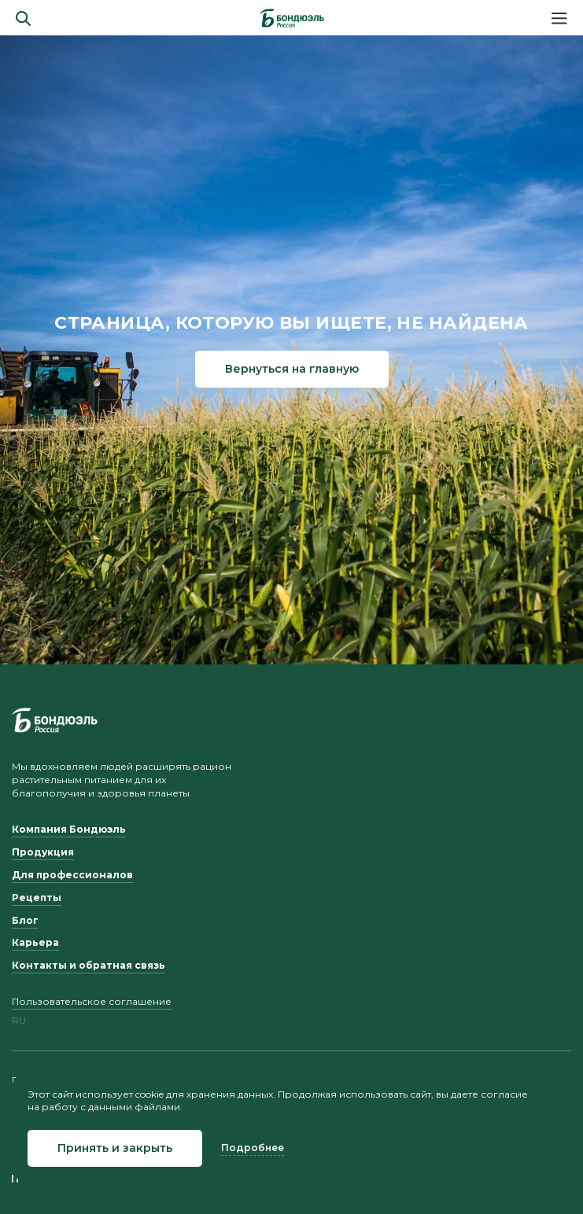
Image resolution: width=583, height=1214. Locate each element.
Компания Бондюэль (69, 829)
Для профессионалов (72, 875)
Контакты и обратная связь (88, 965)
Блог (25, 920)
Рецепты (36, 897)
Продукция (43, 852)
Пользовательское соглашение (92, 1001)
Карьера (35, 942)
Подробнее (252, 1147)
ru (19, 1020)
